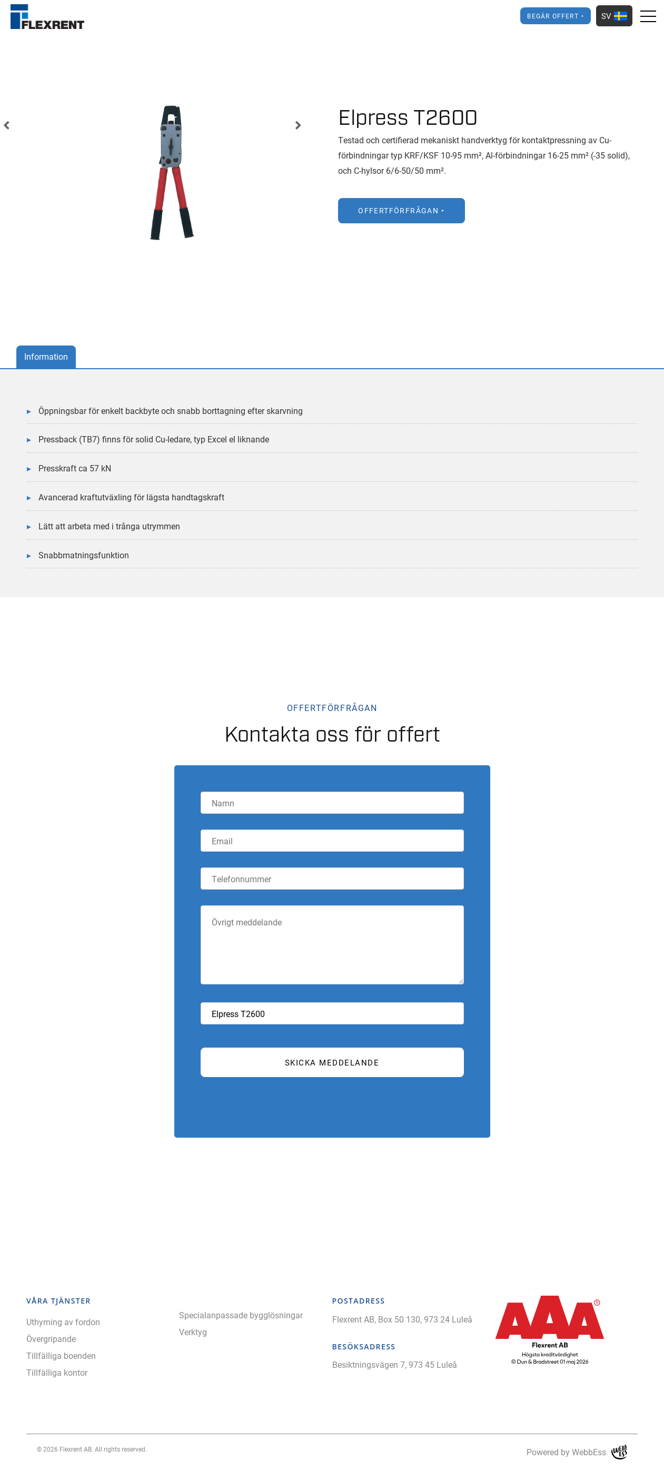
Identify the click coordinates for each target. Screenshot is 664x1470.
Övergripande (51, 1338)
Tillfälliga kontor (56, 1372)
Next (298, 125)
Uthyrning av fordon (63, 1321)
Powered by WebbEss (577, 1452)
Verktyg (193, 1331)
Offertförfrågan (398, 210)
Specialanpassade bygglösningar (241, 1314)
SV (614, 16)
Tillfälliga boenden (61, 1355)
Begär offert (552, 16)
